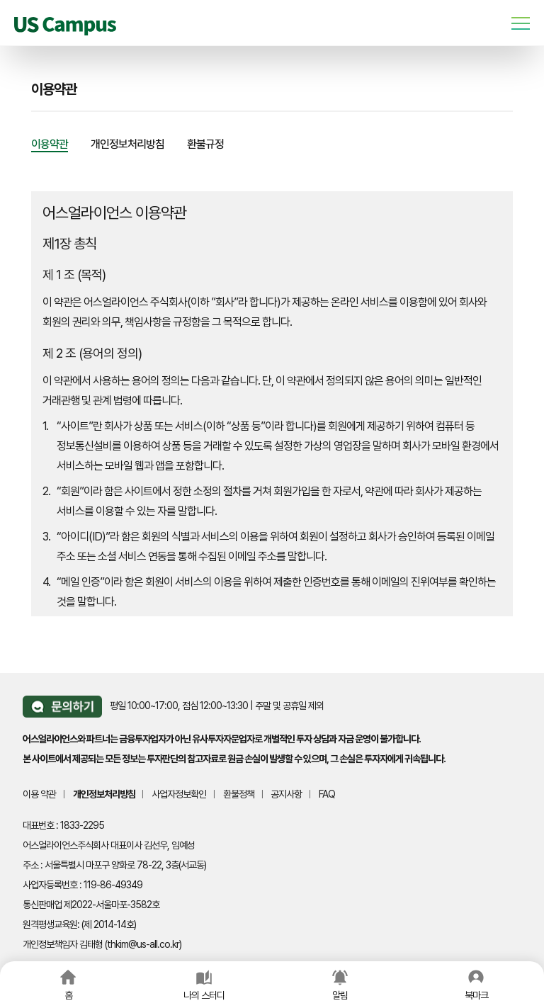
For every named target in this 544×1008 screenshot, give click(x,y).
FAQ (327, 794)
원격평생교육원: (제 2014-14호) (79, 924)
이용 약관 (39, 794)
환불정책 (238, 794)
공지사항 (286, 794)
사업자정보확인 (179, 794)
